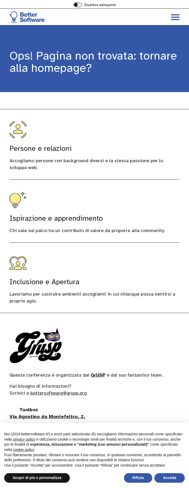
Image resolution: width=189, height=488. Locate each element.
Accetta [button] (169, 478)
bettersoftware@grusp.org (58, 393)
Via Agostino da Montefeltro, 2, (47, 417)
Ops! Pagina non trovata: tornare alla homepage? (93, 61)
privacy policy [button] (24, 439)
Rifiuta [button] (138, 478)
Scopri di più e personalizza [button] (37, 478)
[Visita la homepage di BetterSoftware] (52, 16)
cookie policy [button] (23, 450)
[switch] (94, 5)
